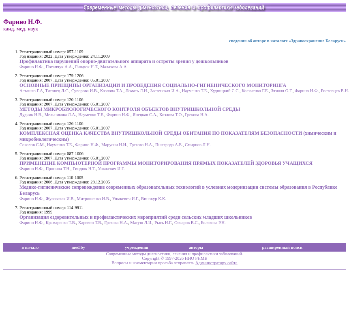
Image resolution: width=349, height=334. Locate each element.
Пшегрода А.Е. (169, 144)
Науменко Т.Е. (195, 90)
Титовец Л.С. (57, 90)
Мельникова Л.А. (60, 114)
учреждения (136, 247)
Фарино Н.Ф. (31, 67)
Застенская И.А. (165, 90)
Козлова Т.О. (171, 114)
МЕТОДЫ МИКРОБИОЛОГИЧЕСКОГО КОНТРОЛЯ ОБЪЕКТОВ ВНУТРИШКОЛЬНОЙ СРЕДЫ (129, 109)
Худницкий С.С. (225, 90)
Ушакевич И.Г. (111, 168)
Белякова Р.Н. (213, 222)
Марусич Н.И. (114, 144)
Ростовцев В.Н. (335, 90)
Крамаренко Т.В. (61, 222)
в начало (30, 247)
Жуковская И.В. (60, 198)
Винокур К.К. (153, 198)
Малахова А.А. (114, 67)
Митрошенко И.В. (93, 198)
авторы (196, 247)
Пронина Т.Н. (58, 168)
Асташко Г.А (31, 90)
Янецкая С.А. (145, 114)
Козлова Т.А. (112, 90)
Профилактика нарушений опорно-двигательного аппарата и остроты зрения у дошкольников (123, 61)
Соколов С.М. (32, 144)
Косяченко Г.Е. (255, 90)
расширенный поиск (282, 247)
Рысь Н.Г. (163, 222)
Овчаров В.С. (186, 222)
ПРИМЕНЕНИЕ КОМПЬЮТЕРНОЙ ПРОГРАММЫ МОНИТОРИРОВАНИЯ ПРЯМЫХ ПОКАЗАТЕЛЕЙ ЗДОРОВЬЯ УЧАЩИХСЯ (166, 163)
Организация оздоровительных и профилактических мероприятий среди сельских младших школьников (135, 217)
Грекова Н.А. (197, 114)
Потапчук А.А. (59, 67)
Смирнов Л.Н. (198, 144)
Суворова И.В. (84, 90)
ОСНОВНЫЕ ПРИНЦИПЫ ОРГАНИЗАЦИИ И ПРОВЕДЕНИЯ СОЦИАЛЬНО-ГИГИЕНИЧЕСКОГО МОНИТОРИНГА (152, 85)
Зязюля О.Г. (282, 90)
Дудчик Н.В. (30, 114)
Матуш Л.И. (141, 222)
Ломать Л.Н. (137, 90)
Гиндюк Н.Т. (86, 67)
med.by (78, 247)
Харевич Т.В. (90, 222)
